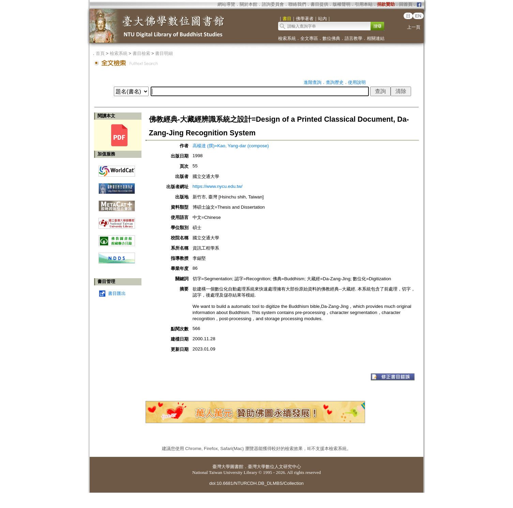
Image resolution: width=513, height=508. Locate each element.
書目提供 (319, 4)
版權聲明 (341, 4)
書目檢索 (141, 53)
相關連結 (375, 38)
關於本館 (248, 4)
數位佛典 (331, 38)
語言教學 (353, 38)
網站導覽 (226, 4)
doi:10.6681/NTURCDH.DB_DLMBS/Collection (256, 483)
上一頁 (413, 27)
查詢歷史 (335, 82)
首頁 (100, 53)
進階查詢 (312, 82)
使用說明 (357, 82)
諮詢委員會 (273, 4)
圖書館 (236, 466)
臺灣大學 (221, 466)
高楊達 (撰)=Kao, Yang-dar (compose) (231, 145)
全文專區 (309, 38)
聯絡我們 (297, 4)
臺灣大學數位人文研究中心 (274, 466)
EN (418, 15)
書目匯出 (117, 293)
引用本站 (364, 4)
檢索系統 (287, 38)
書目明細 (164, 53)
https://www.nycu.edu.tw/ (218, 186)
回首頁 (405, 4)
